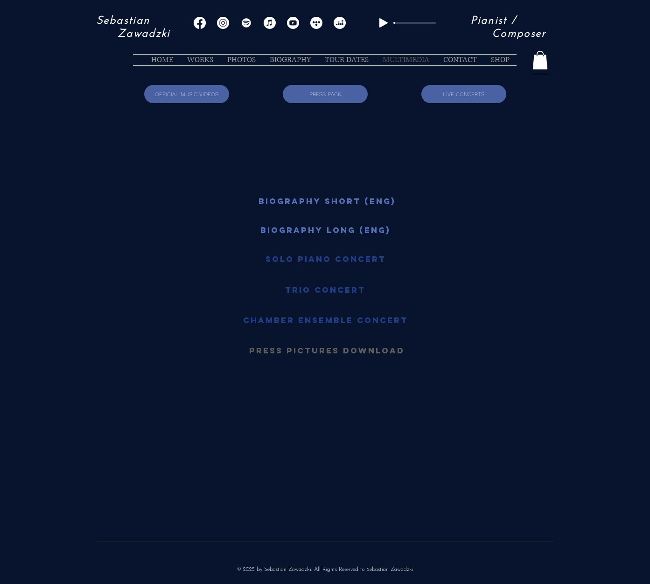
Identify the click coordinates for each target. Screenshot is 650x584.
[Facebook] (200, 23)
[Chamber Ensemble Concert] (325, 320)
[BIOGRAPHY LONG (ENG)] (325, 230)
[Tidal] (316, 23)
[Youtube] (293, 23)
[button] (540, 60)
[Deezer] (340, 23)
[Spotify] (246, 23)
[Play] (383, 23)
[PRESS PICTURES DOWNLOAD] (327, 350)
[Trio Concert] (325, 290)
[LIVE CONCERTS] (463, 94)
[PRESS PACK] (325, 94)
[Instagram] (223, 23)
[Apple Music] (270, 23)
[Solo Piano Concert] (326, 259)
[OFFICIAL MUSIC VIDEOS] (186, 94)
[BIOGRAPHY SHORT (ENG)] (327, 201)
